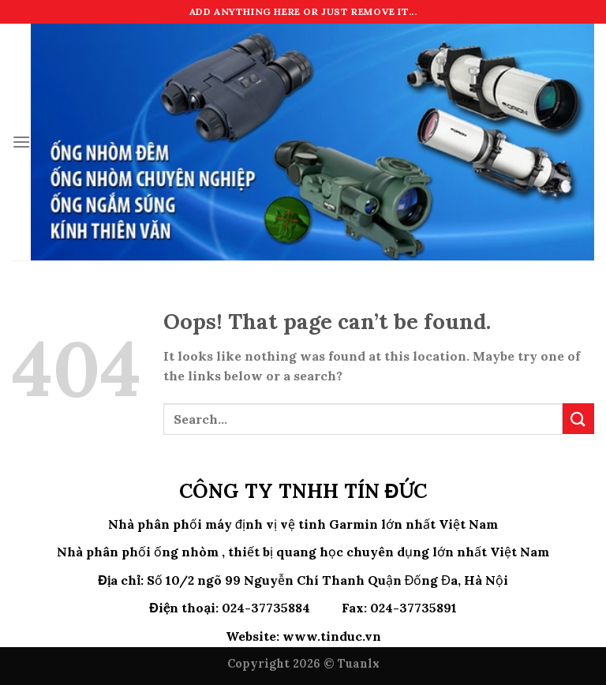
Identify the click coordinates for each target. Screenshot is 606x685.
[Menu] (21, 141)
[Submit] (578, 418)
